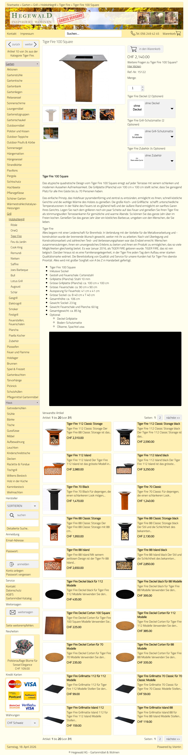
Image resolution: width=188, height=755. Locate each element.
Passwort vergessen (18, 574)
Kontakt (12, 33)
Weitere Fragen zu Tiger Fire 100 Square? (152, 64)
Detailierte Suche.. (17, 528)
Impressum (27, 33)
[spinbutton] (132, 88)
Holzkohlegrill (48, 5)
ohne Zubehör (153, 155)
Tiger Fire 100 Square (86, 5)
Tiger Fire (64, 5)
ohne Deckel (152, 103)
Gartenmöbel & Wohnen (104, 752)
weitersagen (21, 612)
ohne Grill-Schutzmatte (159, 131)
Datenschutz (13, 590)
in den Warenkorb (145, 49)
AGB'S (10, 594)
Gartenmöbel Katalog (19, 598)
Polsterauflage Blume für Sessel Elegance (22, 662)
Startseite (13, 5)
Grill (35, 5)
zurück (13, 44)
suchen (17, 515)
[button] (142, 86)
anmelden (19, 564)
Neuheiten (12, 631)
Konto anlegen (14, 570)
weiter (31, 44)
